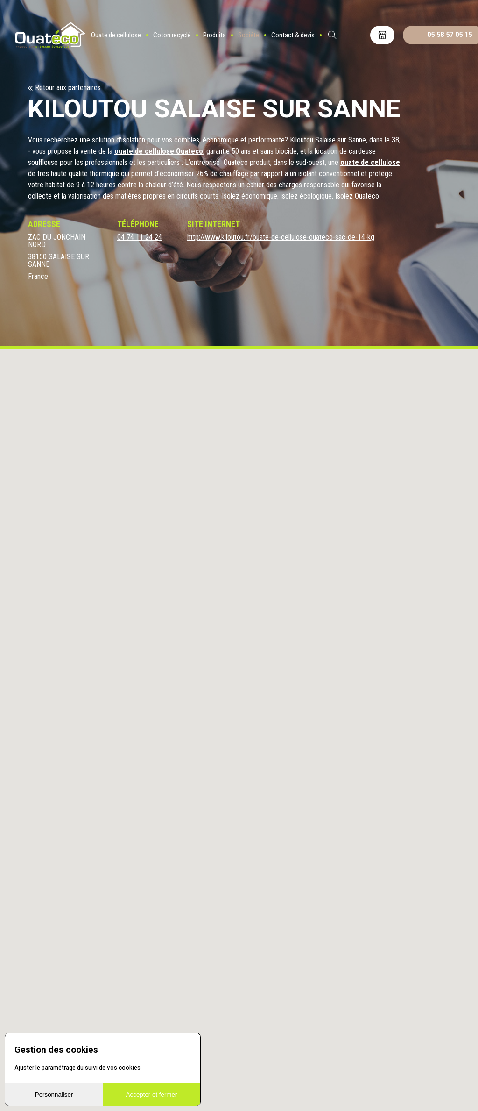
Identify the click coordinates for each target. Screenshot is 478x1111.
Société (248, 35)
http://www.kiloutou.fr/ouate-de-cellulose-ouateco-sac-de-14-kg (280, 237)
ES (357, 35)
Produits (214, 35)
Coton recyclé (172, 35)
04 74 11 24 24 (139, 237)
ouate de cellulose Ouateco (158, 151)
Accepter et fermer (151, 1094)
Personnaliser (54, 1094)
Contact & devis (293, 35)
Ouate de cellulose (116, 35)
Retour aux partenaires (68, 88)
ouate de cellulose (370, 162)
